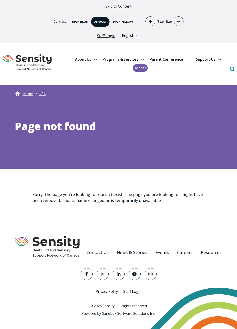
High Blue (78, 20)
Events (162, 252)
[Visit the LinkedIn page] (119, 274)
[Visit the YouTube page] (135, 274)
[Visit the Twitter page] (103, 274)
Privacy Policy (107, 291)
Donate (140, 68)
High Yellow (121, 20)
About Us (83, 59)
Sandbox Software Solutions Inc (128, 313)
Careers (185, 252)
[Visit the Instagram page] (151, 274)
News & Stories (132, 252)
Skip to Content (118, 6)
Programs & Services (120, 59)
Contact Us (97, 252)
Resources (211, 252)
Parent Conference (166, 59)
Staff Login (106, 35)
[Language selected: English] (130, 35)
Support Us (205, 59)
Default (99, 20)
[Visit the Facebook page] (87, 274)
